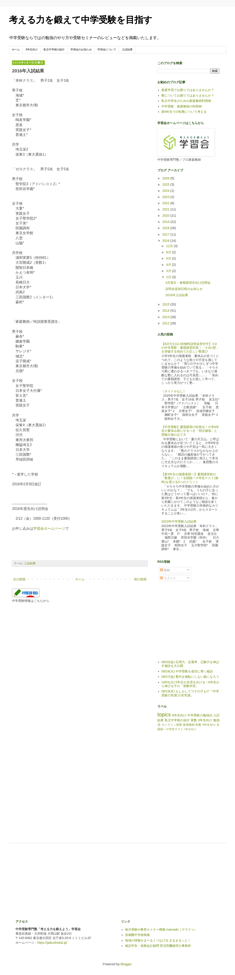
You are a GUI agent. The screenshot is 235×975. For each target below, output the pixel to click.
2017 (166, 234)
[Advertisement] (93, 881)
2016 (166, 240)
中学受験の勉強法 (199, 715)
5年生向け (209, 724)
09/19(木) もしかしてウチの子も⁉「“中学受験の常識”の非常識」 (190, 693)
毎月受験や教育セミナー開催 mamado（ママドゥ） (161, 929)
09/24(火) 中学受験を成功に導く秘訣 (187, 671)
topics (164, 714)
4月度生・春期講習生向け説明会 (188, 282)
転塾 (199, 724)
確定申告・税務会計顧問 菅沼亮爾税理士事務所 (158, 945)
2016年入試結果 (176, 295)
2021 (166, 209)
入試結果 (127, 49)
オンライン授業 (172, 724)
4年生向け (190, 729)
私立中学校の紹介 (54, 49)
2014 (166, 310)
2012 (166, 323)
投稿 (165, 570)
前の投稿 (140, 579)
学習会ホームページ (49, 528)
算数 (194, 720)
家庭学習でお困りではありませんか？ (187, 90)
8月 (169, 252)
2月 (169, 277)
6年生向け (179, 715)
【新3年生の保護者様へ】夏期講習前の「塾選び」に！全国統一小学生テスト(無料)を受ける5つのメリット (189, 478)
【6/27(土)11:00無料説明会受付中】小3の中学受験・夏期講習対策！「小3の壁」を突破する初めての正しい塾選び (190, 347)
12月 (170, 246)
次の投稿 (19, 579)
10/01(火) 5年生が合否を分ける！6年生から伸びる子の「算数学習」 (190, 684)
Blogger (126, 964)
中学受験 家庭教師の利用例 (181, 106)
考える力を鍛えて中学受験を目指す (80, 20)
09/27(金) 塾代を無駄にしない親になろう (190, 676)
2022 (166, 203)
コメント (168, 578)
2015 (166, 304)
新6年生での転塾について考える (184, 111)
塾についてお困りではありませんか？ (187, 95)
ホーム (16, 49)
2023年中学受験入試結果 (178, 521)
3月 (169, 271)
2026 (166, 178)
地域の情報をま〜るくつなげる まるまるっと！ (158, 940)
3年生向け (31, 49)
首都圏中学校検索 (137, 935)
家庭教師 (189, 724)
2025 (166, 184)
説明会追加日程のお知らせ (184, 289)
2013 (166, 317)
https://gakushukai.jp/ (52, 942)
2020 (166, 215)
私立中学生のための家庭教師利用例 (186, 101)
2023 (166, 197)
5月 (169, 258)
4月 (169, 264)
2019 (166, 222)
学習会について (107, 49)
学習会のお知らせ (81, 49)
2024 (166, 190)
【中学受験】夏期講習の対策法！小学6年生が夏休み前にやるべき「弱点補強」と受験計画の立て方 (190, 430)
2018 (166, 228)
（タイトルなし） (173, 391)
